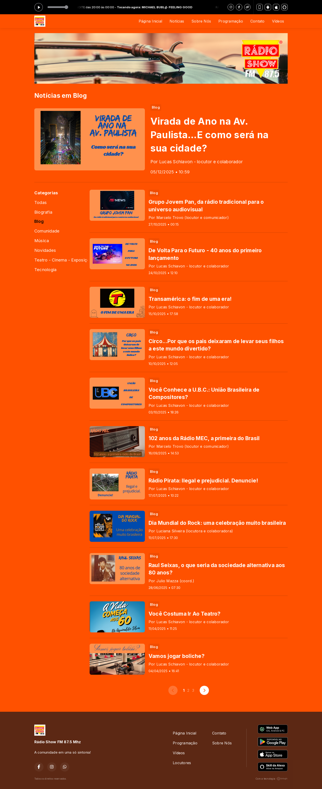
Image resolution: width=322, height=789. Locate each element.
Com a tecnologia (271, 778)
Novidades (45, 250)
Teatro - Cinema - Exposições (60, 259)
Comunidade (46, 230)
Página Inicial (150, 21)
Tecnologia (45, 269)
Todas (40, 202)
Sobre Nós (201, 21)
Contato (257, 21)
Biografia (43, 212)
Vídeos (278, 21)
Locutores (182, 762)
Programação (230, 21)
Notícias (177, 21)
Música (41, 240)
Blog (39, 221)
